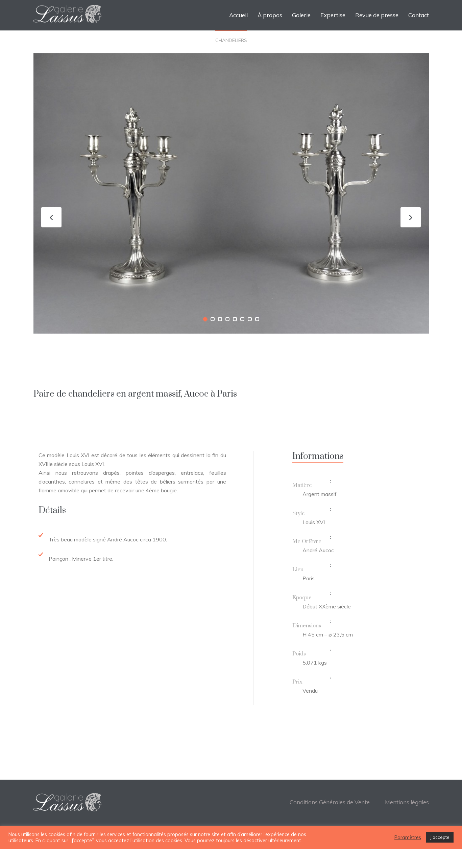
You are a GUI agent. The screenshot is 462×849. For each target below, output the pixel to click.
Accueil (238, 15)
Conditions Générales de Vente (330, 802)
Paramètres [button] (407, 837)
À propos (270, 15)
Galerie (301, 15)
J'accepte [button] (439, 837)
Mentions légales (407, 802)
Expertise (332, 15)
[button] (205, 319)
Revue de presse (376, 15)
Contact (418, 15)
